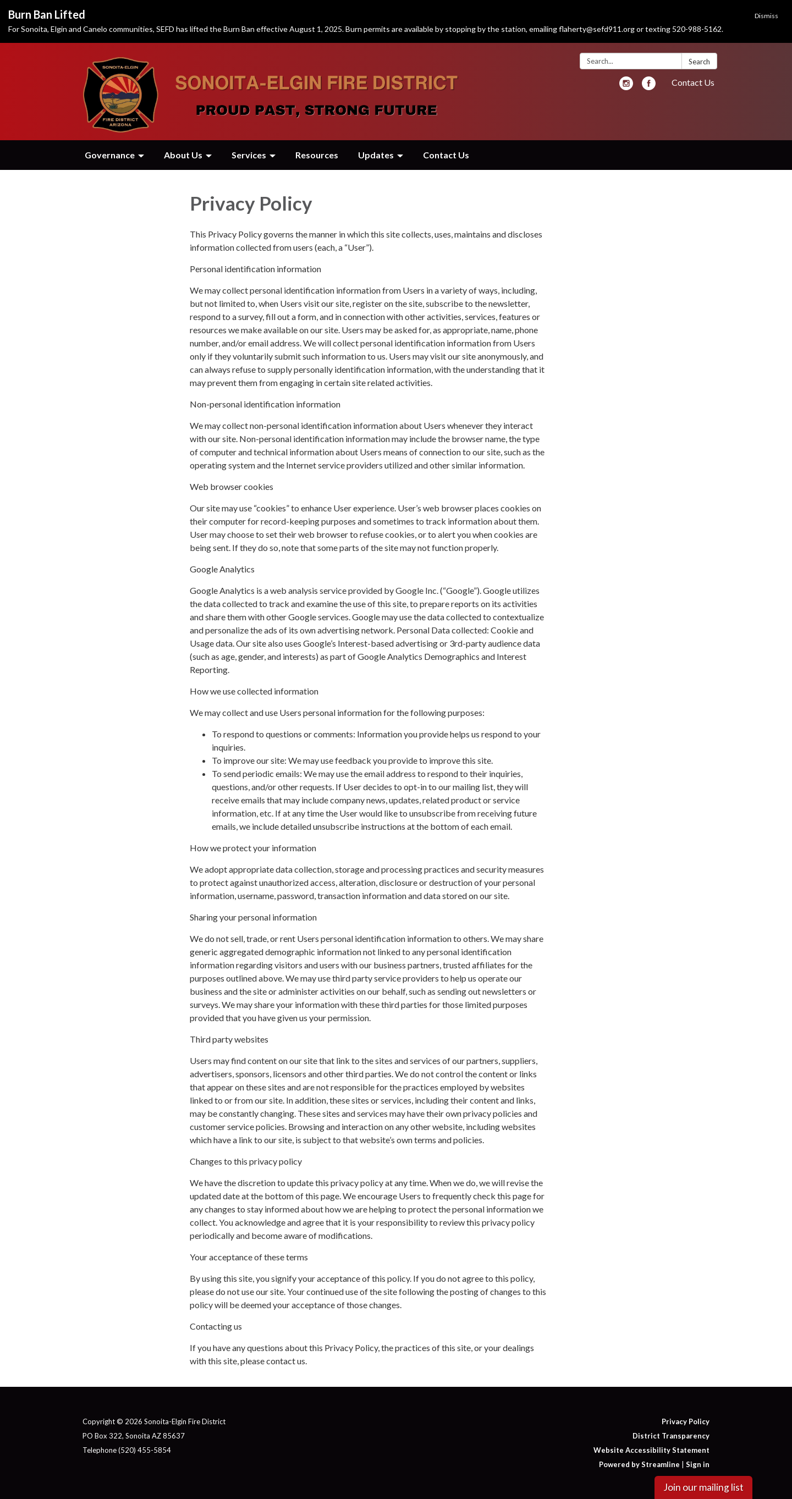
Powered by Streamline (639, 1464)
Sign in (698, 1464)
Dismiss (766, 16)
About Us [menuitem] (183, 155)
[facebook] (649, 86)
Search (699, 61)
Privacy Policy (686, 1421)
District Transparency (671, 1435)
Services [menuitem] (249, 155)
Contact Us (693, 82)
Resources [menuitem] (316, 155)
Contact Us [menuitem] (446, 155)
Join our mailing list (703, 1487)
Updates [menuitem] (376, 155)
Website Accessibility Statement (651, 1450)
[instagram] (626, 86)
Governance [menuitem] (110, 155)
